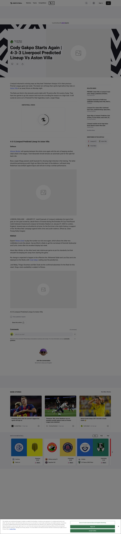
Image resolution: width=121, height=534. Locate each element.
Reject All (92, 526)
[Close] (118, 526)
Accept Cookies (92, 530)
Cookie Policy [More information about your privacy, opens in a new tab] (12, 529)
